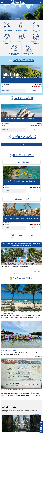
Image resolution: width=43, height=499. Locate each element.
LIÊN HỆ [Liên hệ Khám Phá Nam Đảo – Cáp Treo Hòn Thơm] (33, 191)
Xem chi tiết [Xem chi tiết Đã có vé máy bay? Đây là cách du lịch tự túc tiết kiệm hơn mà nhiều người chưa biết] (38, 356)
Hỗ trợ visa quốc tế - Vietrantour (12, 389)
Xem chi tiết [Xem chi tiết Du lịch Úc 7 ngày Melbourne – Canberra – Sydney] (5, 129)
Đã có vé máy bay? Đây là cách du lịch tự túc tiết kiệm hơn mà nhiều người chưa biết (21, 350)
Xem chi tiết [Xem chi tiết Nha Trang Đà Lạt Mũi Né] (5, 90)
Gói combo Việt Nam (21, 162)
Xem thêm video (34, 414)
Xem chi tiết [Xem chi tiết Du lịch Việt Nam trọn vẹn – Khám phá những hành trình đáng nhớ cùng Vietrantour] (37, 271)
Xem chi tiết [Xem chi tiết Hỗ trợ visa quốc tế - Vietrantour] (38, 397)
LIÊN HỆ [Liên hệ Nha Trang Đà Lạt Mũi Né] (34, 91)
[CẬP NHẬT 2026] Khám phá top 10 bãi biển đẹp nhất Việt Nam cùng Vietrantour (20, 312)
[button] (2, 1)
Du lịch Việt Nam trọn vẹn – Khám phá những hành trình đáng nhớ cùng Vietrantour (21, 244)
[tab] (11, 148)
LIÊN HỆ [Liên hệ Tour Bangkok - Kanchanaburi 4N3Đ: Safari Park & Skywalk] (33, 228)
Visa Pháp (21, 144)
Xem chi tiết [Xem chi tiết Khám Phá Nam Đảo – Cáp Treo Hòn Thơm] (7, 190)
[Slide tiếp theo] (42, 10)
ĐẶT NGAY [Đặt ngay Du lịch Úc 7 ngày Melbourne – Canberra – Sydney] (34, 129)
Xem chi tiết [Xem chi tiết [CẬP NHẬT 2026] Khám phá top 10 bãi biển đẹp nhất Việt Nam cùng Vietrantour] (38, 319)
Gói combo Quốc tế (21, 199)
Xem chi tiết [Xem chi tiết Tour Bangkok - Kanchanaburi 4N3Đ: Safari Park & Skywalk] (7, 227)
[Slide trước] (1, 10)
